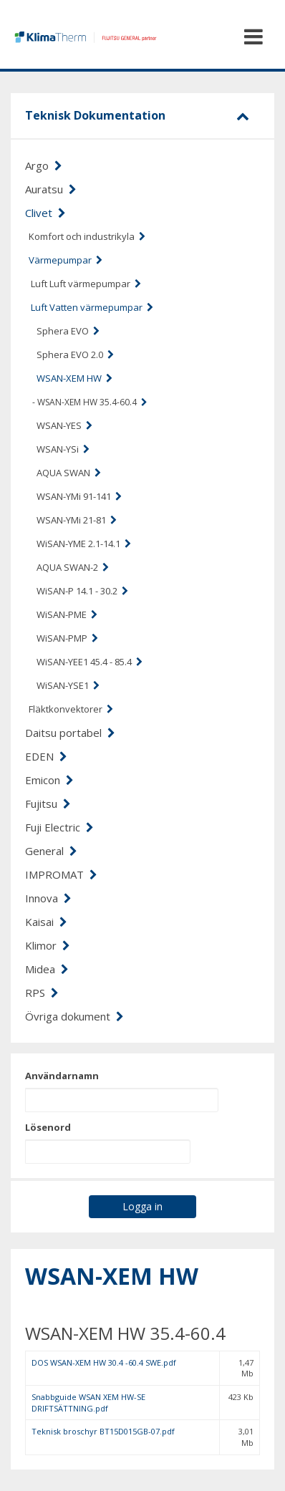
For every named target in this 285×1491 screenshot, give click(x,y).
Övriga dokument (74, 1016)
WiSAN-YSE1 (68, 685)
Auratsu (51, 189)
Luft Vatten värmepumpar (92, 307)
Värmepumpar (65, 260)
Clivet (45, 213)
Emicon (49, 780)
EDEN (46, 756)
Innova (48, 898)
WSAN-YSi (63, 449)
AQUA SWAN (69, 472)
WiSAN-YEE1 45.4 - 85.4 (89, 661)
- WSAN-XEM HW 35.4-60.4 (90, 402)
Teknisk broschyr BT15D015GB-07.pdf (103, 1431)
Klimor (47, 945)
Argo (43, 165)
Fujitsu (48, 803)
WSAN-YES (64, 425)
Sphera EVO (68, 330)
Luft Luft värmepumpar (86, 283)
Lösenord (48, 1127)
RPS (42, 992)
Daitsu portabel (70, 732)
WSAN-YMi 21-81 (77, 519)
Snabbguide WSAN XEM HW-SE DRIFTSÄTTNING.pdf (88, 1402)
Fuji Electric (59, 827)
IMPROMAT (61, 874)
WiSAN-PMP (67, 638)
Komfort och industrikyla (87, 236)
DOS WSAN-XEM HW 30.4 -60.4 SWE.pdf (104, 1362)
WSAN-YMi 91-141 (79, 496)
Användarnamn (62, 1075)
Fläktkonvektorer (71, 709)
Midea (47, 969)
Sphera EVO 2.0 (75, 354)
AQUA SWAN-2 (73, 567)
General (51, 851)
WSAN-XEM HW (74, 378)
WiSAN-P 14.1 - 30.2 (82, 590)
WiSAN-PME (67, 614)
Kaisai (46, 922)
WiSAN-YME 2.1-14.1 (84, 543)
